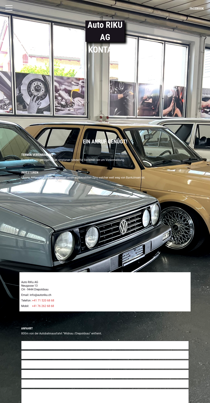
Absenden (30, 397)
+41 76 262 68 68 (43, 292)
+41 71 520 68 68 (43, 286)
